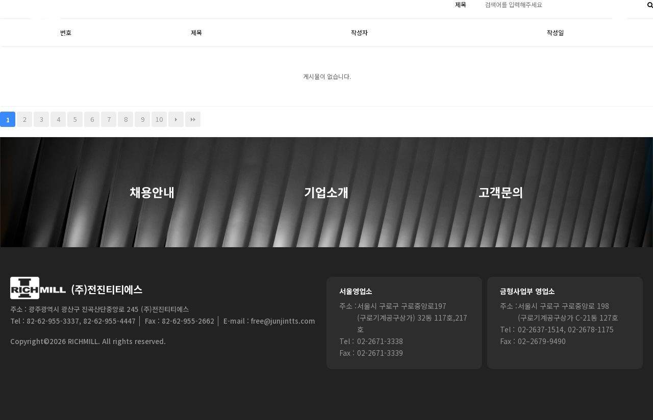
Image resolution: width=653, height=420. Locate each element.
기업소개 (326, 193)
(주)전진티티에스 (106, 289)
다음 (176, 119)
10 (159, 119)
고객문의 (501, 193)
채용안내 (152, 193)
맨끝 (192, 119)
